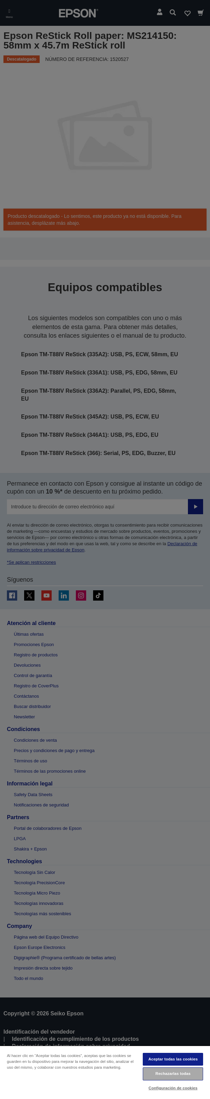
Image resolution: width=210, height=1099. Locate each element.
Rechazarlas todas (173, 1073)
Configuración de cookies (173, 1088)
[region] (105, 1072)
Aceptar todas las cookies (173, 1059)
